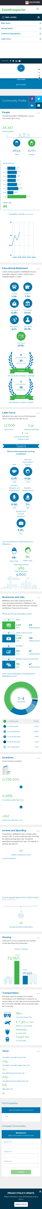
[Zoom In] (39, 69)
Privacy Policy (21, 1204)
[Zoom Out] (39, 72)
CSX (6, 1117)
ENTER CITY (21, 1144)
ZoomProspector (14, 10)
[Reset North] (39, 76)
